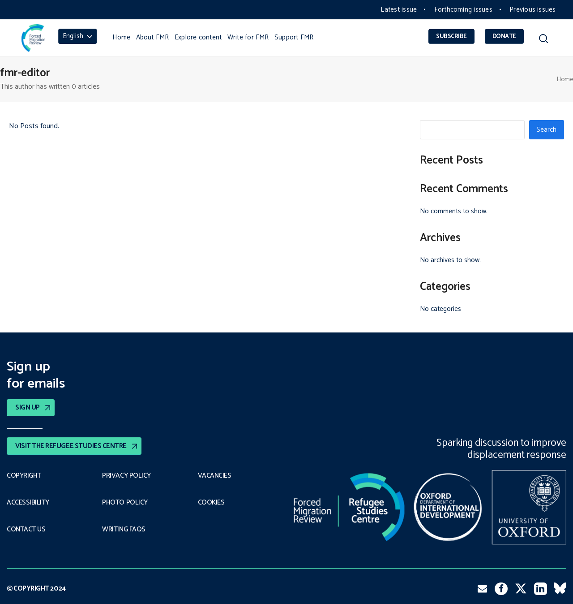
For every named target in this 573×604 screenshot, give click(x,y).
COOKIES (211, 503)
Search (546, 129)
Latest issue (399, 9)
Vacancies (214, 475)
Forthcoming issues (463, 9)
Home (565, 79)
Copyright (24, 475)
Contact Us (26, 530)
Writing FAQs (123, 530)
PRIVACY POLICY (126, 475)
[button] (543, 40)
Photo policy (124, 503)
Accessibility (28, 503)
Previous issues (532, 9)
